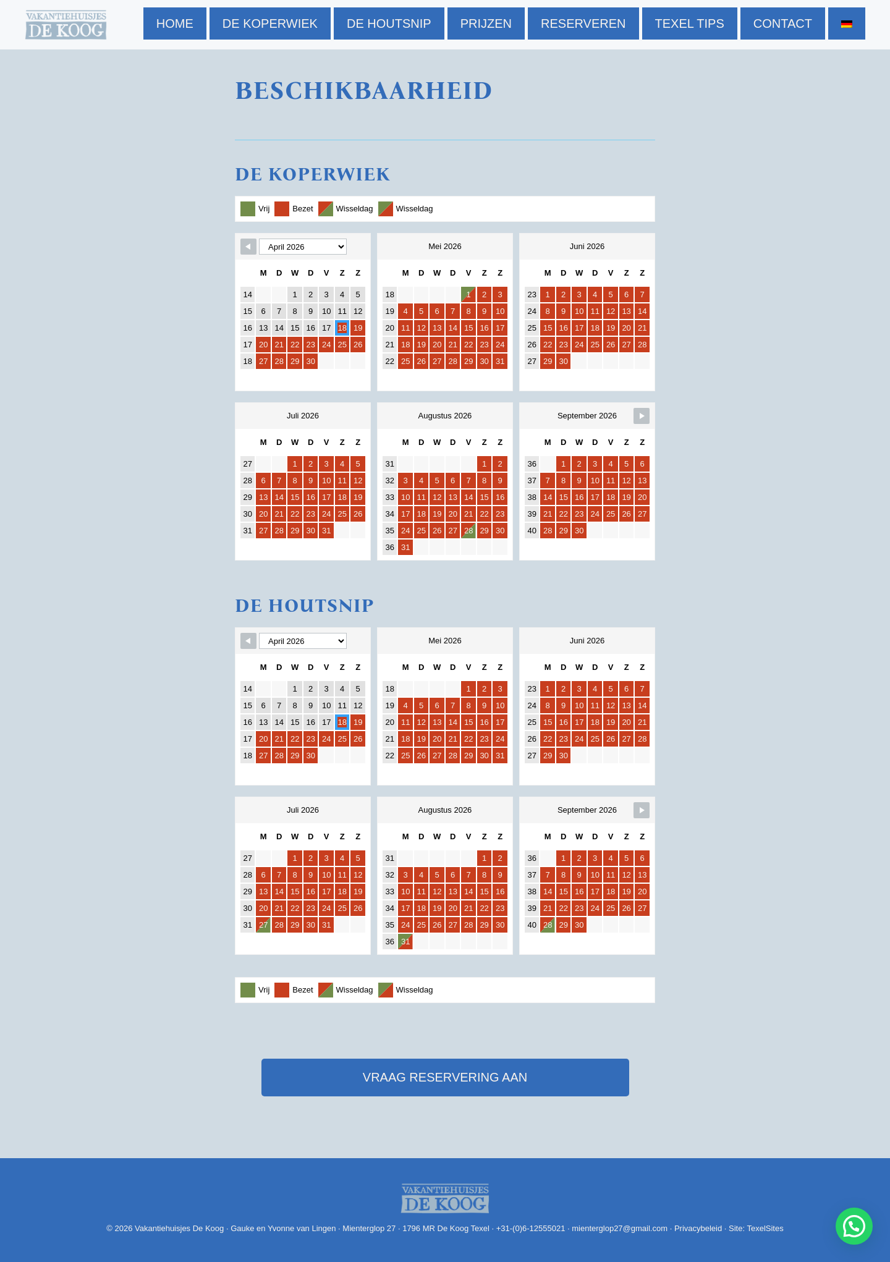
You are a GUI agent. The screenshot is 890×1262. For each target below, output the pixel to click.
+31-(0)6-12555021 (531, 1228)
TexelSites (765, 1228)
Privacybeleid (698, 1228)
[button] (854, 1226)
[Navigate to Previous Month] (248, 247)
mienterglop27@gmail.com (620, 1228)
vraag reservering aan (445, 1077)
